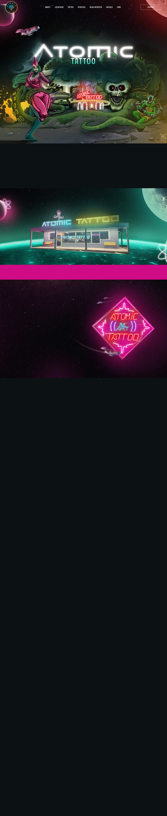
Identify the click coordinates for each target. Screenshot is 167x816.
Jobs (74, 786)
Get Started (77, 775)
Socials (75, 790)
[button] (151, 7)
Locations (76, 771)
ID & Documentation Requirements (80, 780)
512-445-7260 (135, 797)
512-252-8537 (104, 797)
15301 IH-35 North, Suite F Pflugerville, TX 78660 (110, 793)
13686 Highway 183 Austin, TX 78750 (137, 777)
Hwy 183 (134, 773)
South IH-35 (136, 789)
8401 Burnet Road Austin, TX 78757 (106, 777)
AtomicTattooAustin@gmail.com (115, 719)
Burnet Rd (104, 773)
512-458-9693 (104, 781)
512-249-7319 (135, 781)
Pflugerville (106, 789)
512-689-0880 (93, 719)
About (74, 767)
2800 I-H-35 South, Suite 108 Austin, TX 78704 (142, 793)
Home (74, 763)
